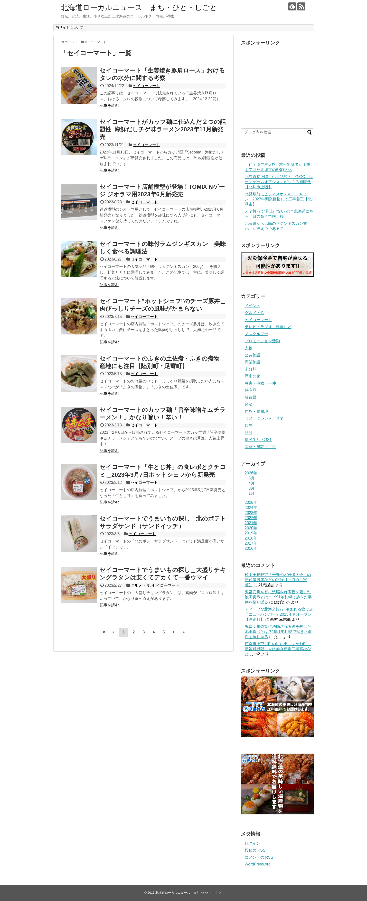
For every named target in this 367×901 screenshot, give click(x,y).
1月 (252, 493)
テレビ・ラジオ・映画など (268, 327)
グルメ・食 (140, 585)
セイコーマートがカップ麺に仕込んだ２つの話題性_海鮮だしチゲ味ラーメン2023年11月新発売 (163, 129)
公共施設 (252, 355)
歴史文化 (252, 376)
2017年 (251, 543)
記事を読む (109, 105)
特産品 (250, 390)
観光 (249, 425)
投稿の (255, 850)
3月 (252, 488)
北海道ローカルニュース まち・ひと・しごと (139, 7)
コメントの (259, 857)
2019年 (251, 533)
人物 (249, 348)
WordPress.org (258, 864)
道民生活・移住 (258, 440)
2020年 (251, 528)
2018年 (251, 538)
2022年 (251, 518)
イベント (252, 306)
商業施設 (252, 362)
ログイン (252, 843)
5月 (252, 478)
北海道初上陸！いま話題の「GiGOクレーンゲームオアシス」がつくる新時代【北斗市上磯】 (279, 182)
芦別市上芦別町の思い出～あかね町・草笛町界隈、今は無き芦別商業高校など (278, 649)
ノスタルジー (256, 334)
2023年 (251, 513)
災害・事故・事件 (260, 383)
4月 (252, 483)
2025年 (251, 502)
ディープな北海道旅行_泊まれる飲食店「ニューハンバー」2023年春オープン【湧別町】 (279, 614)
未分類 (250, 369)
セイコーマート (146, 86)
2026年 (251, 473)
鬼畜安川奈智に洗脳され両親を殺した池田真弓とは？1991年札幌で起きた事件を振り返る (278, 597)
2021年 (251, 523)
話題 (249, 433)
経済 (249, 404)
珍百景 (250, 397)
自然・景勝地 (256, 411)
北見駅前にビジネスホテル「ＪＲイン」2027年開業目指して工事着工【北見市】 (278, 199)
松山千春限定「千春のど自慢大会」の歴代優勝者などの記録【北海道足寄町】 (278, 580)
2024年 (251, 507)
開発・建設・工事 (260, 447)
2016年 (251, 548)
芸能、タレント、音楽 (264, 418)
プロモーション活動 (262, 341)
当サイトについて (69, 27)
